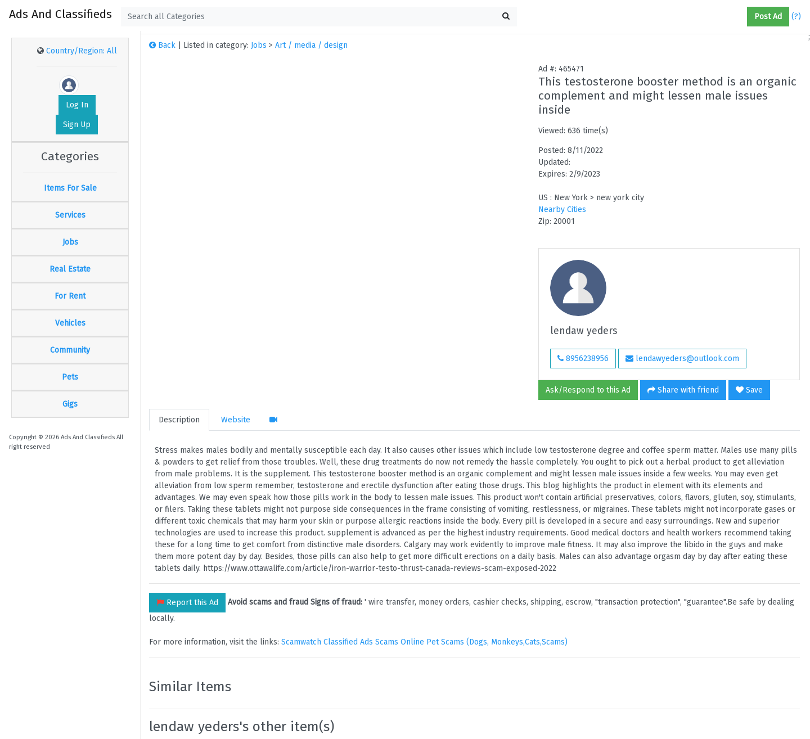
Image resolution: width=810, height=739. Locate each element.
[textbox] (319, 16)
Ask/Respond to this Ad (588, 390)
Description (179, 420)
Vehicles (70, 323)
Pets (70, 377)
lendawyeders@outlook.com (682, 358)
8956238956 (583, 358)
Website (235, 420)
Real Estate (70, 269)
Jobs (70, 242)
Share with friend (683, 390)
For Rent (70, 296)
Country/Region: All (81, 51)
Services (70, 215)
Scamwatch (301, 642)
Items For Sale (70, 188)
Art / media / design (311, 45)
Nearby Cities (562, 209)
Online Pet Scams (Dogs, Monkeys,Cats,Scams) (484, 642)
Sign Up (77, 124)
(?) (796, 16)
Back (162, 45)
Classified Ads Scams (361, 642)
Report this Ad (187, 602)
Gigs (70, 404)
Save (749, 390)
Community (70, 350)
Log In (77, 105)
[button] (742, 16)
